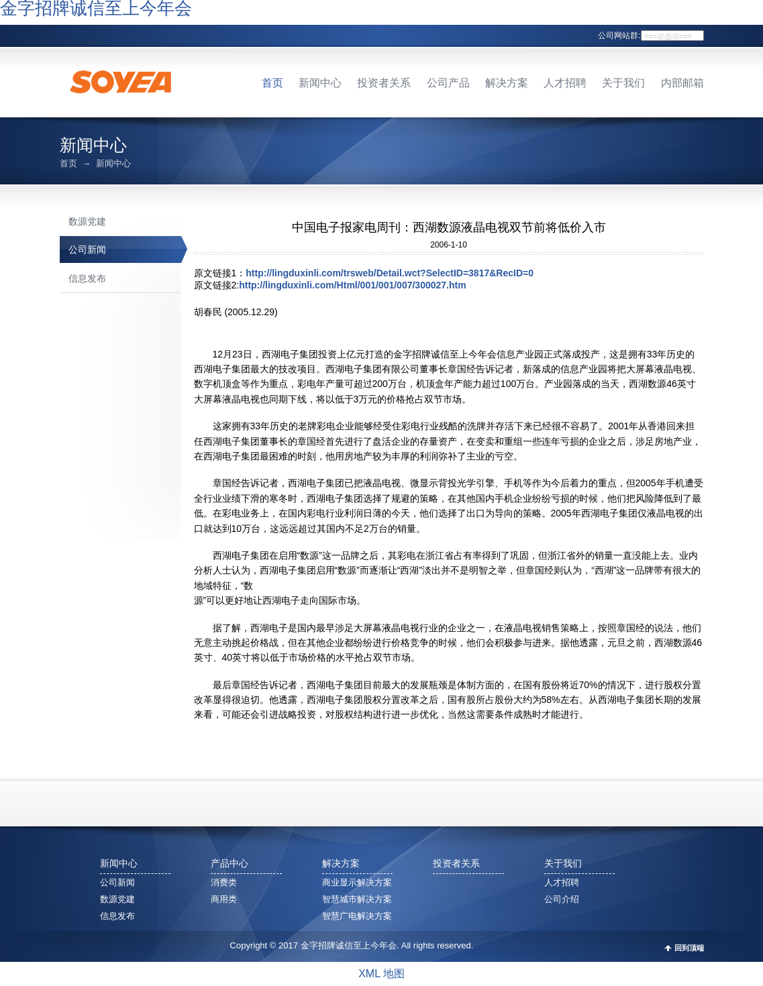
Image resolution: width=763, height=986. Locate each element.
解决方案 (506, 83)
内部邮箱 (682, 83)
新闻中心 (320, 83)
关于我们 (623, 83)
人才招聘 (565, 83)
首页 (272, 83)
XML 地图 (381, 973)
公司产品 (448, 83)
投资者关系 (384, 83)
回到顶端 (689, 948)
